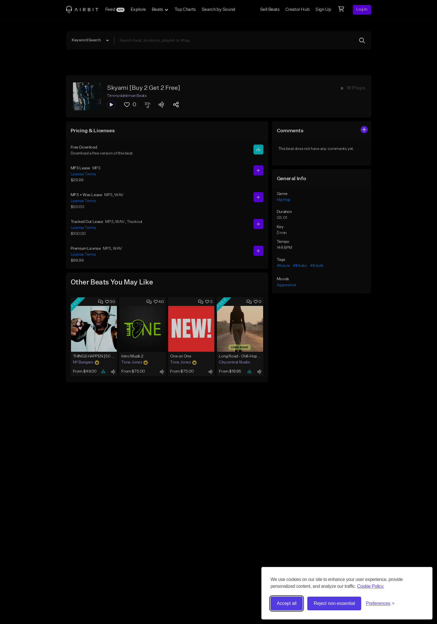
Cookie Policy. (370, 586)
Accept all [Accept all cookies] (286, 603)
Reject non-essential (334, 603)
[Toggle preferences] (380, 603)
